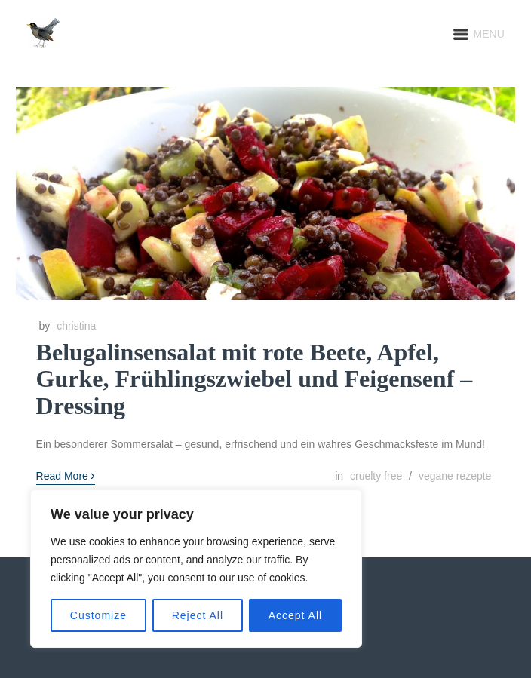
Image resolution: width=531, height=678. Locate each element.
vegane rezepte (455, 476)
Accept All (295, 615)
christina (76, 326)
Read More (65, 475)
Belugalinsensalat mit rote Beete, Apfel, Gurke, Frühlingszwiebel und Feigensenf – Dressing (254, 379)
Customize (98, 615)
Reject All (197, 615)
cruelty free (376, 476)
